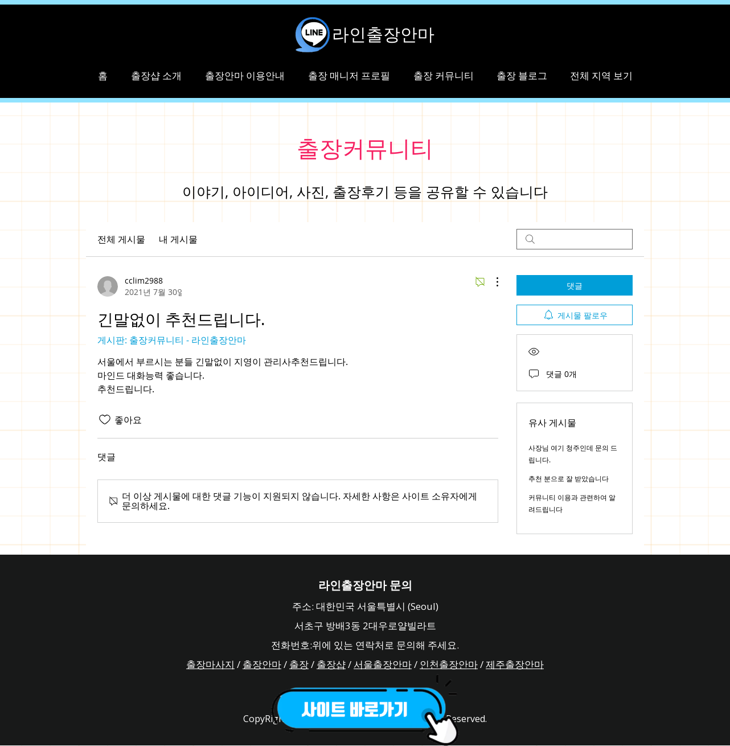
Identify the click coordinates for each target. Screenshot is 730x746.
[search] (574, 239)
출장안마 (262, 664)
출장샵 (331, 664)
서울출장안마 (383, 664)
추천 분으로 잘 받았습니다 (568, 478)
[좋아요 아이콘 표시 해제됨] (104, 420)
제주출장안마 (515, 664)
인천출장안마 (449, 664)
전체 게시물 (121, 239)
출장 (299, 664)
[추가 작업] (491, 282)
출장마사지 (210, 664)
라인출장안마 (383, 34)
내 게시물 (178, 239)
